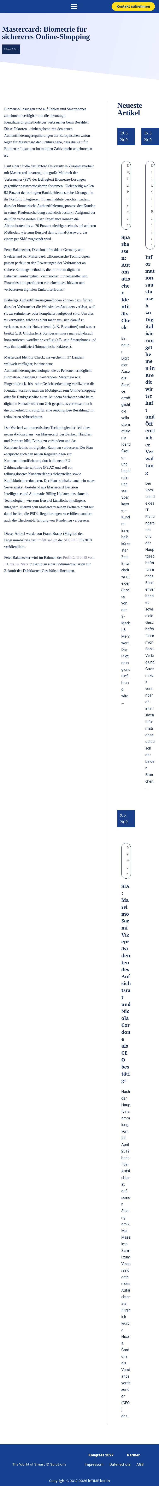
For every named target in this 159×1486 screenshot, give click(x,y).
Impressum (94, 1464)
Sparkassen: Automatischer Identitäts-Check (125, 282)
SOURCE (71, 540)
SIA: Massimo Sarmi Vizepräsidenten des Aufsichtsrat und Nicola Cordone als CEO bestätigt (126, 983)
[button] (74, 6)
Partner (133, 1455)
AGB (140, 1464)
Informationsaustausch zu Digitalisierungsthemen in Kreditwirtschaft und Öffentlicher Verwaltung (150, 365)
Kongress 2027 (100, 1455)
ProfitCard (44, 540)
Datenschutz (120, 1464)
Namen (128, 861)
